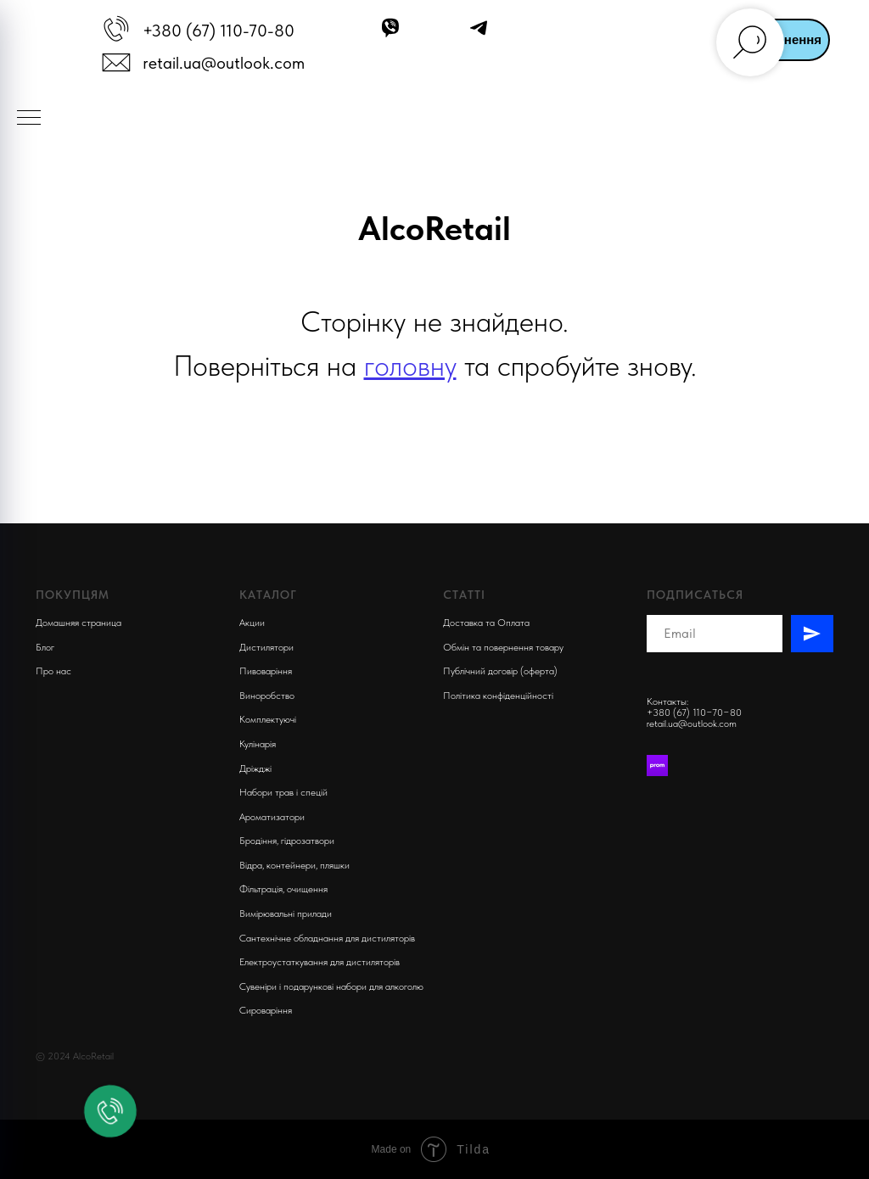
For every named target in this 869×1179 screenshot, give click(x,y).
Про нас (53, 671)
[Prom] (657, 765)
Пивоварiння (265, 671)
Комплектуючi (267, 719)
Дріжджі (255, 768)
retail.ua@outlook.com (224, 63)
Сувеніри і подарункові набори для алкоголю (331, 986)
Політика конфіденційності (498, 695)
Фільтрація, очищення (283, 889)
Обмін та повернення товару (503, 647)
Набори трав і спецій (283, 792)
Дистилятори (266, 647)
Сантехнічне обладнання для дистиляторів (327, 938)
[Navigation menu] (29, 118)
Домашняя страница (78, 623)
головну (410, 366)
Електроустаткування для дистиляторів (319, 962)
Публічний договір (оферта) (500, 671)
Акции (252, 623)
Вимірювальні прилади (285, 913)
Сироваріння (265, 1010)
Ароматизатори (272, 817)
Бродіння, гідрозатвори (286, 841)
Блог (45, 647)
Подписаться (695, 594)
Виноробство (266, 695)
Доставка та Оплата (486, 623)
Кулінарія (257, 744)
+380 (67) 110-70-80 (218, 30)
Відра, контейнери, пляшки (294, 865)
